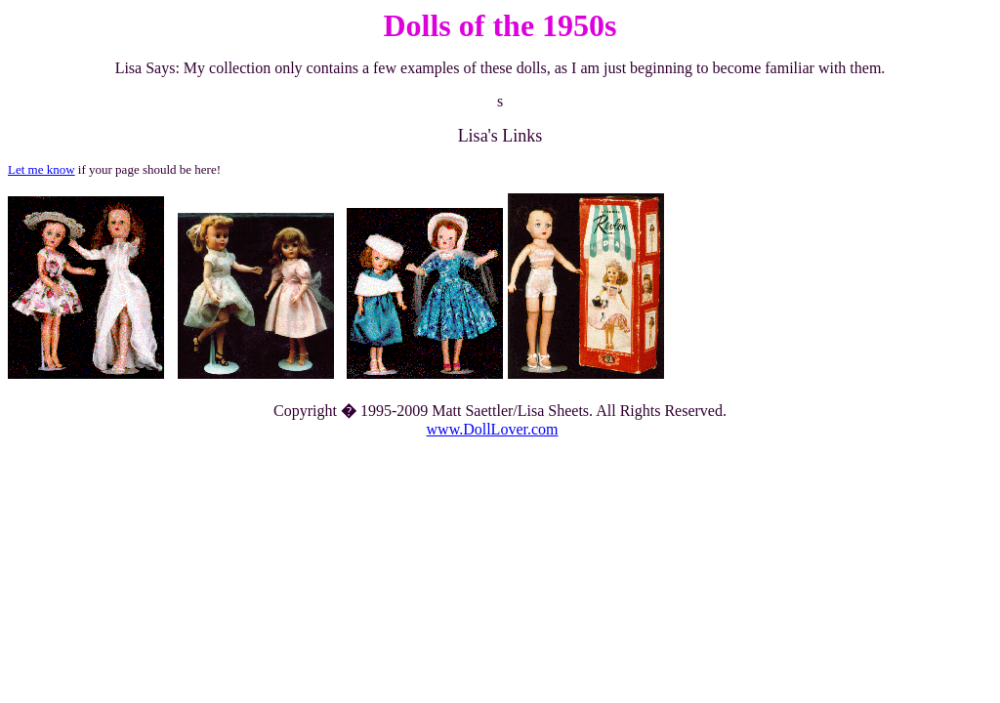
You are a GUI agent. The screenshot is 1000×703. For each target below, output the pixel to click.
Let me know (41, 169)
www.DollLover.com (493, 429)
